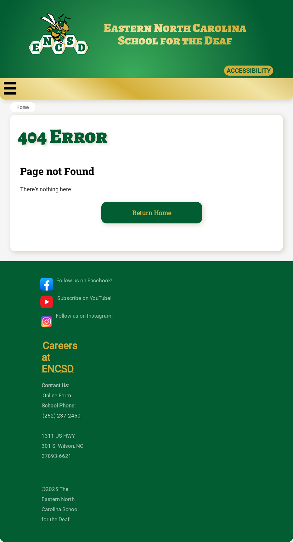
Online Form (56, 395)
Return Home (151, 213)
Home (22, 107)
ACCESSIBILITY (249, 70)
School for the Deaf (175, 40)
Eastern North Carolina (175, 27)
